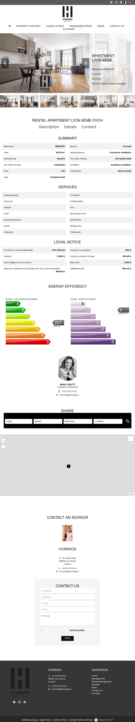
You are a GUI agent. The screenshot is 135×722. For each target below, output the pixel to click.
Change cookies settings (80, 717)
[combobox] (18, 419)
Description (49, 127)
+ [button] (3, 435)
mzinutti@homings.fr (69, 395)
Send (67, 636)
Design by (106, 718)
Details (70, 127)
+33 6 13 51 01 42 (69, 391)
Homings (67, 547)
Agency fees (60, 717)
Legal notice (45, 717)
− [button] (3, 439)
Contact (88, 127)
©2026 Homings (29, 717)
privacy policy (77, 628)
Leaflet (132, 492)
